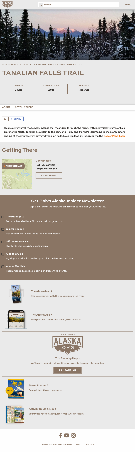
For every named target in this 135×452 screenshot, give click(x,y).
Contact (89, 444)
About (6, 107)
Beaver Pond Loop (114, 136)
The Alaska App (41, 315)
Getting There (24, 107)
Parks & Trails (10, 65)
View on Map (48, 175)
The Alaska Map (41, 291)
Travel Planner (38, 385)
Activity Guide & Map (42, 409)
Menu (127, 5)
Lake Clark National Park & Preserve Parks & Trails (52, 65)
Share (16, 119)
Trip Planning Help (67, 358)
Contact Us (67, 370)
